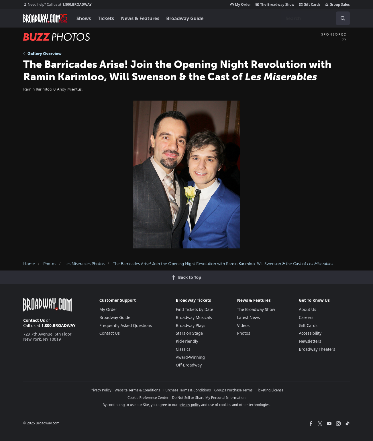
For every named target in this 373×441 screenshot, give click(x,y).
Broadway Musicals (194, 317)
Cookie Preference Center (148, 397)
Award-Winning (190, 357)
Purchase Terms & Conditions (187, 390)
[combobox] (315, 18)
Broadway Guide (184, 18)
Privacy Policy (100, 390)
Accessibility (310, 333)
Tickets (106, 18)
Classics (183, 349)
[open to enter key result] (343, 18)
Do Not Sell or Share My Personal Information (209, 397)
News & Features (140, 18)
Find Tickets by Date (194, 309)
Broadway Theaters (317, 349)
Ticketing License (270, 390)
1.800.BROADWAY (57, 4)
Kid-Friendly (187, 341)
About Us (307, 309)
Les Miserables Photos (84, 263)
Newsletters (310, 341)
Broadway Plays (190, 325)
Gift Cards (310, 4)
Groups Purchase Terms (233, 390)
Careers (306, 317)
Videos (243, 325)
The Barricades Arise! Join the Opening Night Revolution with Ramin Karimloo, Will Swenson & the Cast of (223, 263)
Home (29, 263)
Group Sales (337, 4)
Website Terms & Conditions (137, 390)
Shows (83, 18)
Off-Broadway (189, 365)
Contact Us (34, 320)
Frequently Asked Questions (125, 325)
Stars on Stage (189, 333)
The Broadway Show (275, 4)
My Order (240, 4)
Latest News (248, 317)
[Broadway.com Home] (45, 18)
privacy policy (189, 404)
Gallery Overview (42, 53)
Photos (49, 263)
